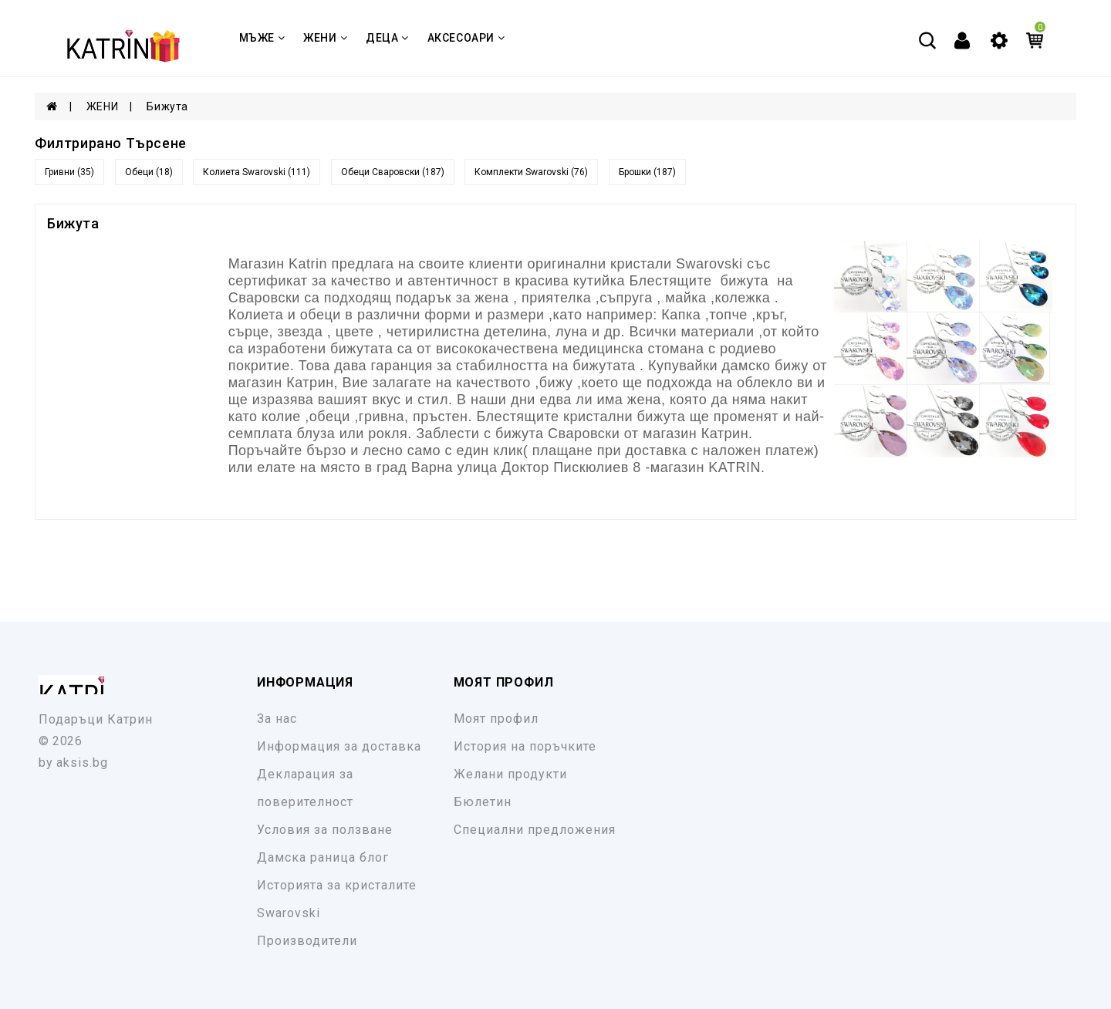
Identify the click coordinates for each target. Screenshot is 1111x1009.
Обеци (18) (149, 172)
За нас (277, 718)
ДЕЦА (387, 38)
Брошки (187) (647, 172)
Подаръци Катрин (96, 719)
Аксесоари (466, 38)
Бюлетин (483, 802)
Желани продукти (510, 774)
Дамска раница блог (323, 857)
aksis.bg (82, 762)
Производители (307, 940)
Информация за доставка (339, 746)
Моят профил (496, 718)
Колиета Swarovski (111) (256, 172)
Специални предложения (535, 829)
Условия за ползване (325, 829)
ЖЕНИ (325, 38)
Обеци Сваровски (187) (392, 172)
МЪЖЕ (262, 38)
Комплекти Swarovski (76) (531, 172)
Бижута (167, 106)
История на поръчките (525, 746)
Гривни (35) (69, 172)
